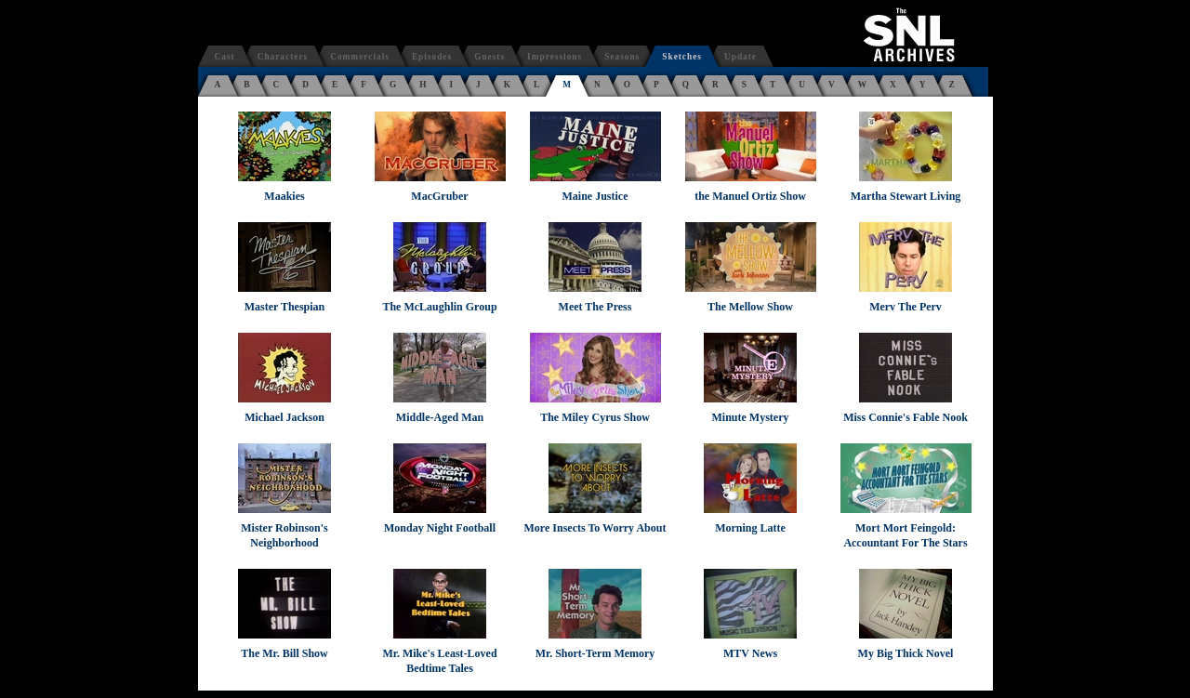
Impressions (554, 56)
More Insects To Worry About (595, 527)
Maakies (284, 196)
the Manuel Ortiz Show (750, 196)
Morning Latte (750, 527)
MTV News (750, 653)
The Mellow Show (750, 306)
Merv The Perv (905, 306)
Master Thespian (285, 306)
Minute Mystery (750, 417)
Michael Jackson (284, 417)
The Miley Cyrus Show (595, 417)
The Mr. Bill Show (284, 653)
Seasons (622, 56)
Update (740, 56)
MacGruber (439, 196)
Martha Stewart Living (906, 196)
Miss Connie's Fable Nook (905, 417)
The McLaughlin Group (439, 306)
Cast (225, 56)
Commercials (360, 56)
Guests (489, 56)
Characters (283, 56)
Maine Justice (595, 196)
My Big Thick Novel (906, 653)
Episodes (432, 56)
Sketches (682, 56)
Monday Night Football (440, 527)
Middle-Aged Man (439, 417)
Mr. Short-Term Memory (595, 653)
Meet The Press (595, 306)
